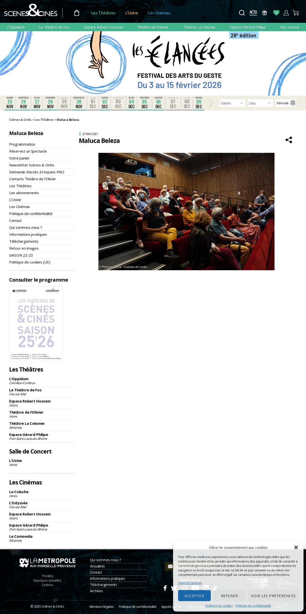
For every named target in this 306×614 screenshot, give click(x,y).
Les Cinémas (162, 13)
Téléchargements (23, 241)
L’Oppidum (16, 27)
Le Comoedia (41, 538)
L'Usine (41, 462)
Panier (296, 13)
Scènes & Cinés (52, 606)
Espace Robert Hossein (103, 27)
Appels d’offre (171, 606)
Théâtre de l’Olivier (153, 27)
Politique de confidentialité (253, 606)
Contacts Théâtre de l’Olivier (32, 178)
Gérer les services (190, 583)
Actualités (97, 566)
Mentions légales (102, 606)
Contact (15, 220)
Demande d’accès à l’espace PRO (36, 171)
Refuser (229, 595)
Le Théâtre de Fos (54, 27)
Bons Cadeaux (265, 13)
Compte (286, 13)
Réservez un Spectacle (28, 151)
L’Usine (134, 13)
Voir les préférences (273, 595)
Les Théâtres (106, 13)
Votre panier (19, 158)
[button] (296, 547)
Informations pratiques (28, 234)
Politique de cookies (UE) (29, 262)
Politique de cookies (219, 606)
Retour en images (24, 248)
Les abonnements (24, 192)
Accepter (194, 595)
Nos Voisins (289, 27)
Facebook (164, 587)
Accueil (79, 13)
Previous (106, 211)
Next (267, 211)
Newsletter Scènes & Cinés (31, 164)
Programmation (22, 144)
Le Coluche (41, 493)
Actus (253, 13)
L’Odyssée (41, 504)
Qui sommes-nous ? (25, 227)
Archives (96, 590)
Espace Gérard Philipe (248, 27)
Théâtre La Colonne (199, 27)
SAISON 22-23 (21, 255)
